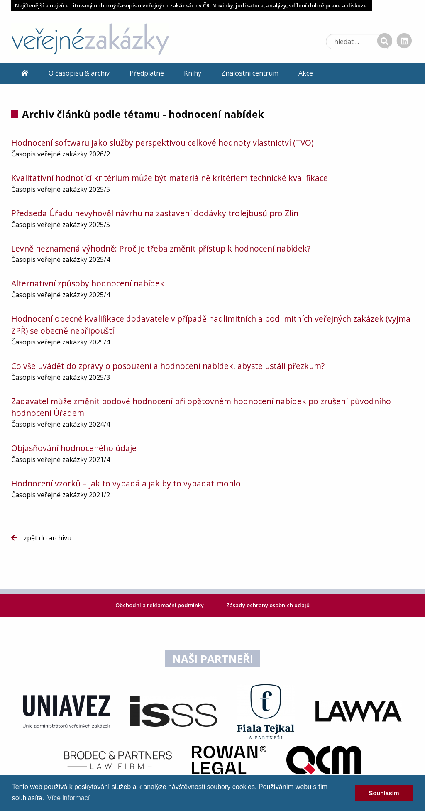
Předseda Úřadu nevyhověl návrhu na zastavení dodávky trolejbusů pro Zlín (154, 213)
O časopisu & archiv (79, 73)
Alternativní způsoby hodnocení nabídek (87, 283)
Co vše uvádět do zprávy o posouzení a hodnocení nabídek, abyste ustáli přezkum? (168, 365)
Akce (305, 73)
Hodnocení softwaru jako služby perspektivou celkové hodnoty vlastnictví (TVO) (162, 142)
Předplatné (146, 73)
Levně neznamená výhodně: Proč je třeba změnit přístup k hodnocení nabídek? (160, 248)
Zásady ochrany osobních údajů (268, 605)
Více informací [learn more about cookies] (68, 797)
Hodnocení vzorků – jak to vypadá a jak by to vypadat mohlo (126, 483)
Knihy (192, 73)
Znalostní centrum (249, 73)
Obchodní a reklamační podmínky (160, 605)
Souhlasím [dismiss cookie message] (384, 793)
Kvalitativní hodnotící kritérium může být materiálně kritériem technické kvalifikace (169, 177)
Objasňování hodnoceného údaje (74, 448)
